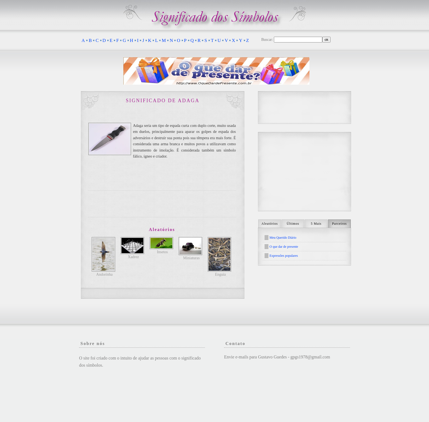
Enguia (220, 274)
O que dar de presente (283, 247)
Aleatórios (270, 224)
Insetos (162, 252)
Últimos (293, 224)
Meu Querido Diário (282, 237)
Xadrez (133, 257)
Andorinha (104, 274)
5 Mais (316, 224)
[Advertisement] (162, 204)
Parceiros (339, 224)
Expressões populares (283, 256)
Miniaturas (191, 258)
